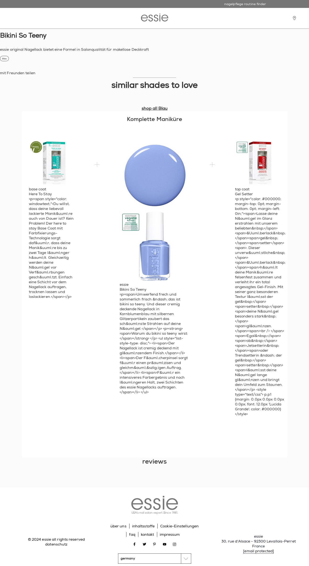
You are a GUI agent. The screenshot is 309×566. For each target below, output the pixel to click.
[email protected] (258, 551)
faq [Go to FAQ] (132, 534)
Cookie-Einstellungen (179, 526)
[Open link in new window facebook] (134, 544)
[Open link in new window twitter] (144, 544)
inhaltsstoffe (143, 526)
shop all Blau (154, 108)
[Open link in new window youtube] (164, 544)
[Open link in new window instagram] (174, 544)
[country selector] (154, 558)
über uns (118, 526)
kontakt (147, 534)
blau (4, 58)
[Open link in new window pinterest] (154, 544)
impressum (170, 534)
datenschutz (56, 544)
